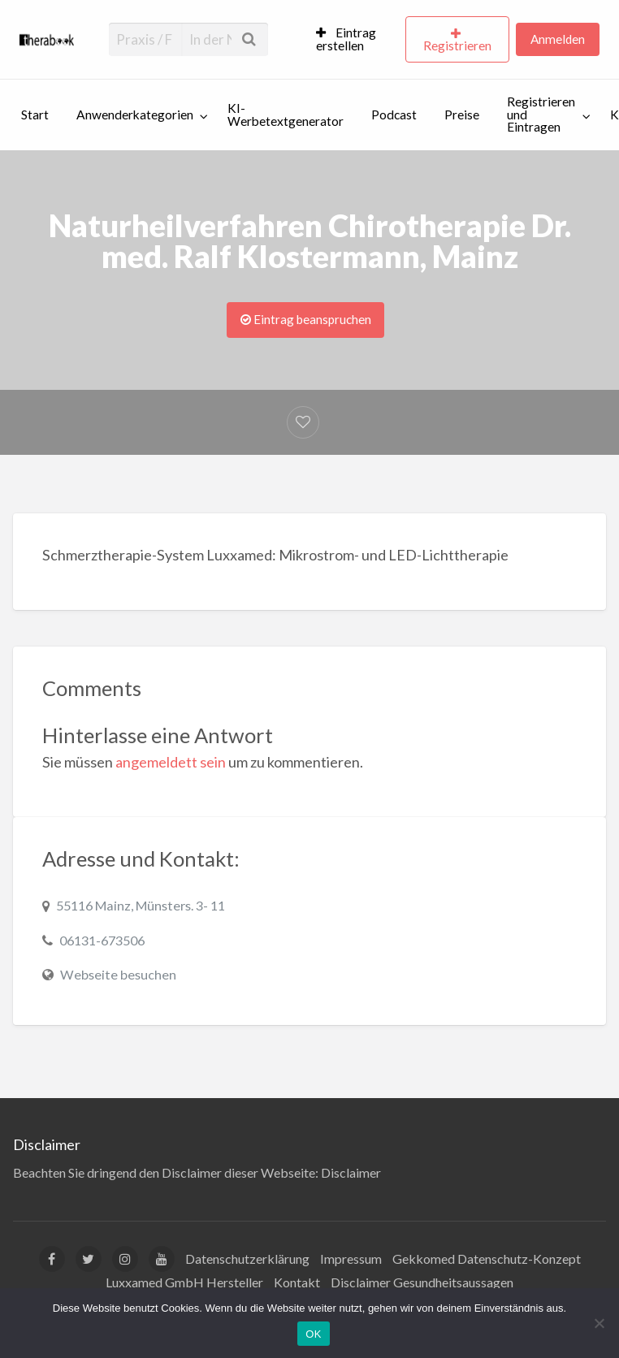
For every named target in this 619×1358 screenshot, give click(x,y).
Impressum (351, 1258)
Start (35, 114)
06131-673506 (102, 940)
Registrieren (457, 45)
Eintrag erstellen (346, 39)
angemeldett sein (170, 762)
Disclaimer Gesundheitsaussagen (422, 1282)
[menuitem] (353, 39)
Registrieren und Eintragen (541, 114)
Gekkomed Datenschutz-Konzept (486, 1258)
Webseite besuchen (118, 974)
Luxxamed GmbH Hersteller (184, 1282)
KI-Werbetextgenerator (285, 114)
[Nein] (599, 1323)
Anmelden (557, 39)
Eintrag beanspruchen (305, 319)
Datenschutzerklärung (247, 1258)
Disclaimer (351, 1172)
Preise (461, 114)
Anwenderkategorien (134, 114)
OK (313, 1334)
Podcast (394, 114)
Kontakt (297, 1282)
